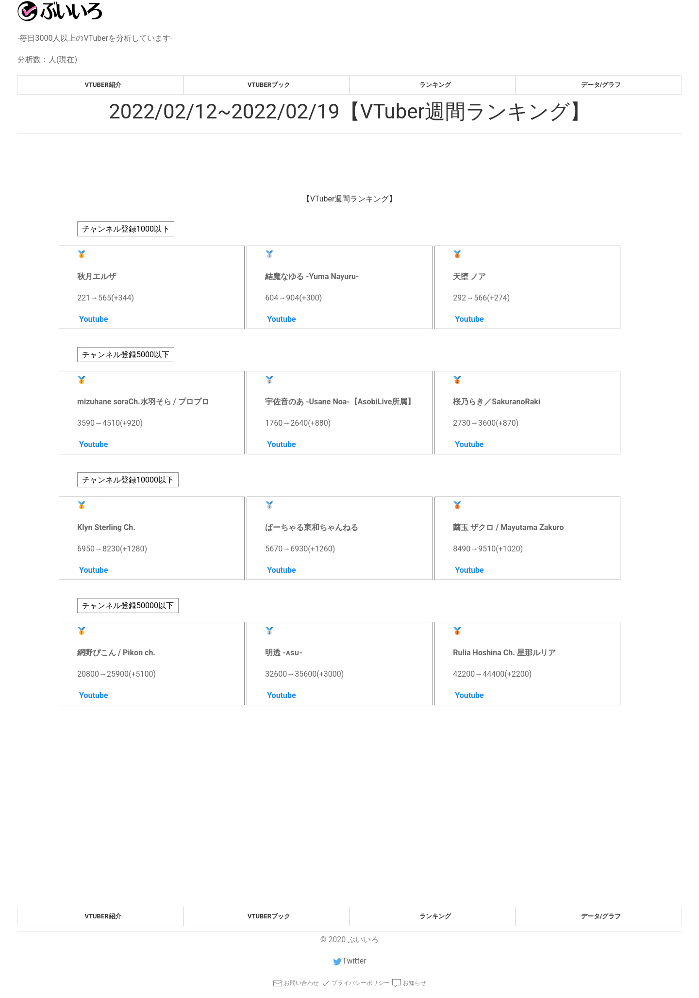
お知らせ (409, 983)
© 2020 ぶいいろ (349, 939)
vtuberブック (269, 84)
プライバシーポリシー (355, 983)
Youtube (92, 319)
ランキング (435, 84)
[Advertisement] (308, 834)
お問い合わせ (296, 983)
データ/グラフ (601, 84)
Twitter (349, 960)
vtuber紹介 (102, 84)
